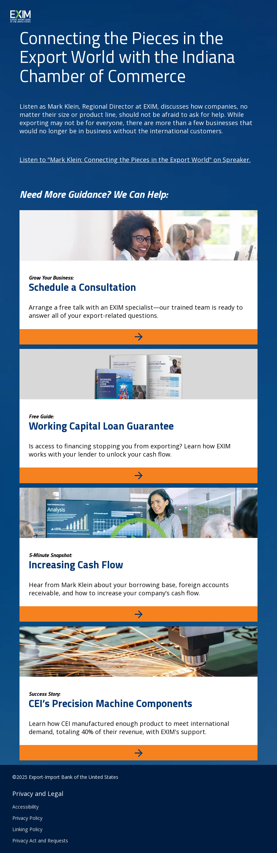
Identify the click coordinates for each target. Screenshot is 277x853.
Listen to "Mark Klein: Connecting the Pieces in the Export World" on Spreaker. (135, 159)
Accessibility (25, 806)
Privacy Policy (27, 818)
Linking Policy (27, 829)
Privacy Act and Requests (40, 840)
